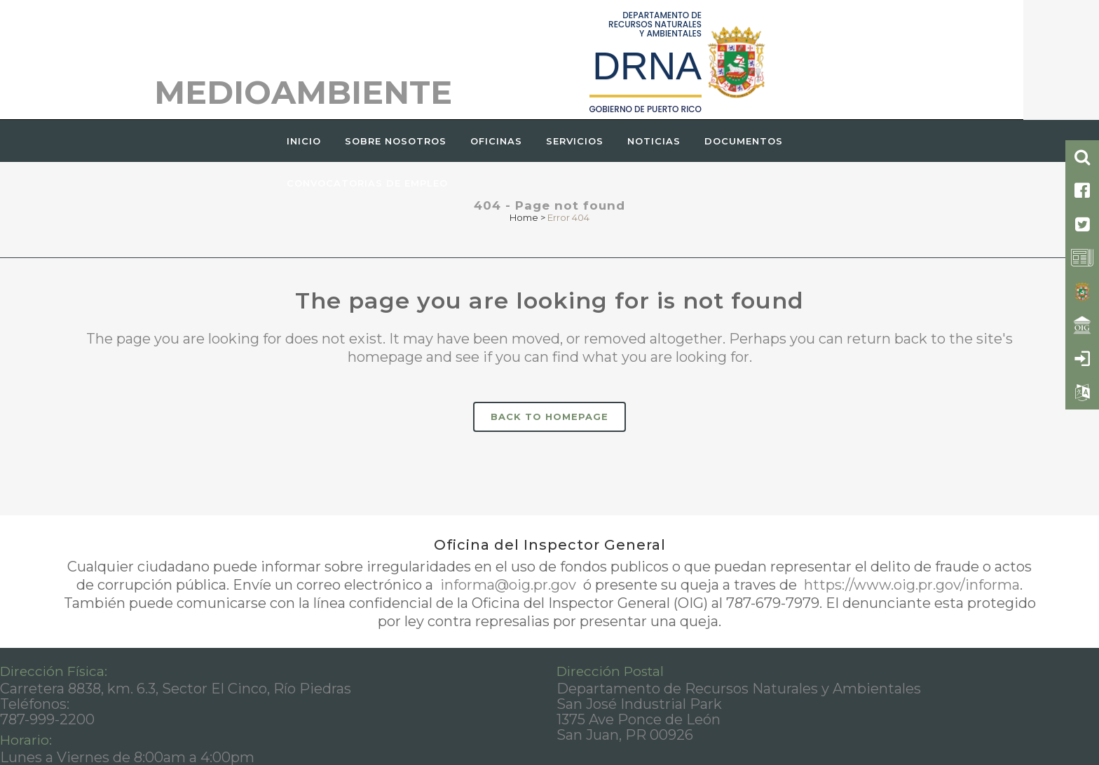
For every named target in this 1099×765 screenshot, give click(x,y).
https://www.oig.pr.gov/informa (910, 584)
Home (524, 217)
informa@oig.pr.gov (508, 584)
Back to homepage (549, 416)
